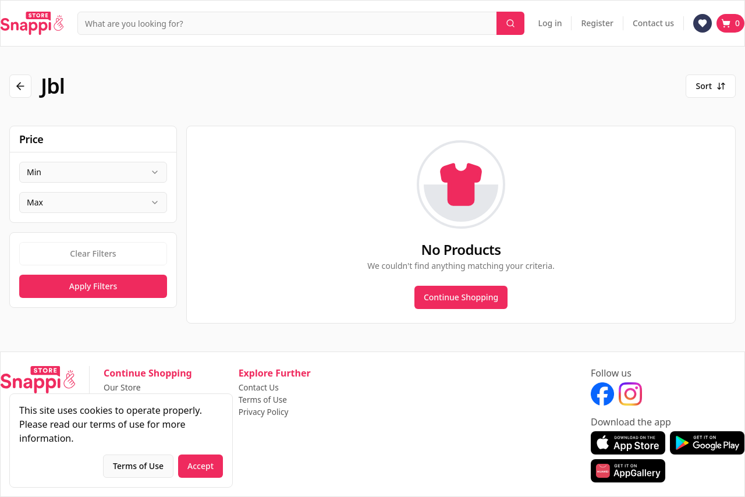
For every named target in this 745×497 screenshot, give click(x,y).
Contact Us (259, 387)
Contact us (653, 23)
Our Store (122, 387)
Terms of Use (264, 400)
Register (597, 23)
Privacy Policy (264, 412)
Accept (200, 465)
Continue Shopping (461, 297)
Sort (711, 85)
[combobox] (93, 172)
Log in (550, 23)
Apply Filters (93, 286)
